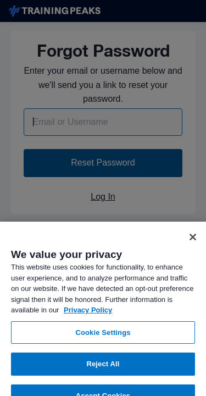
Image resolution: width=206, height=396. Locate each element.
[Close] (193, 241)
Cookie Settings (102, 337)
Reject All (102, 368)
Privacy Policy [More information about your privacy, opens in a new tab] (88, 314)
